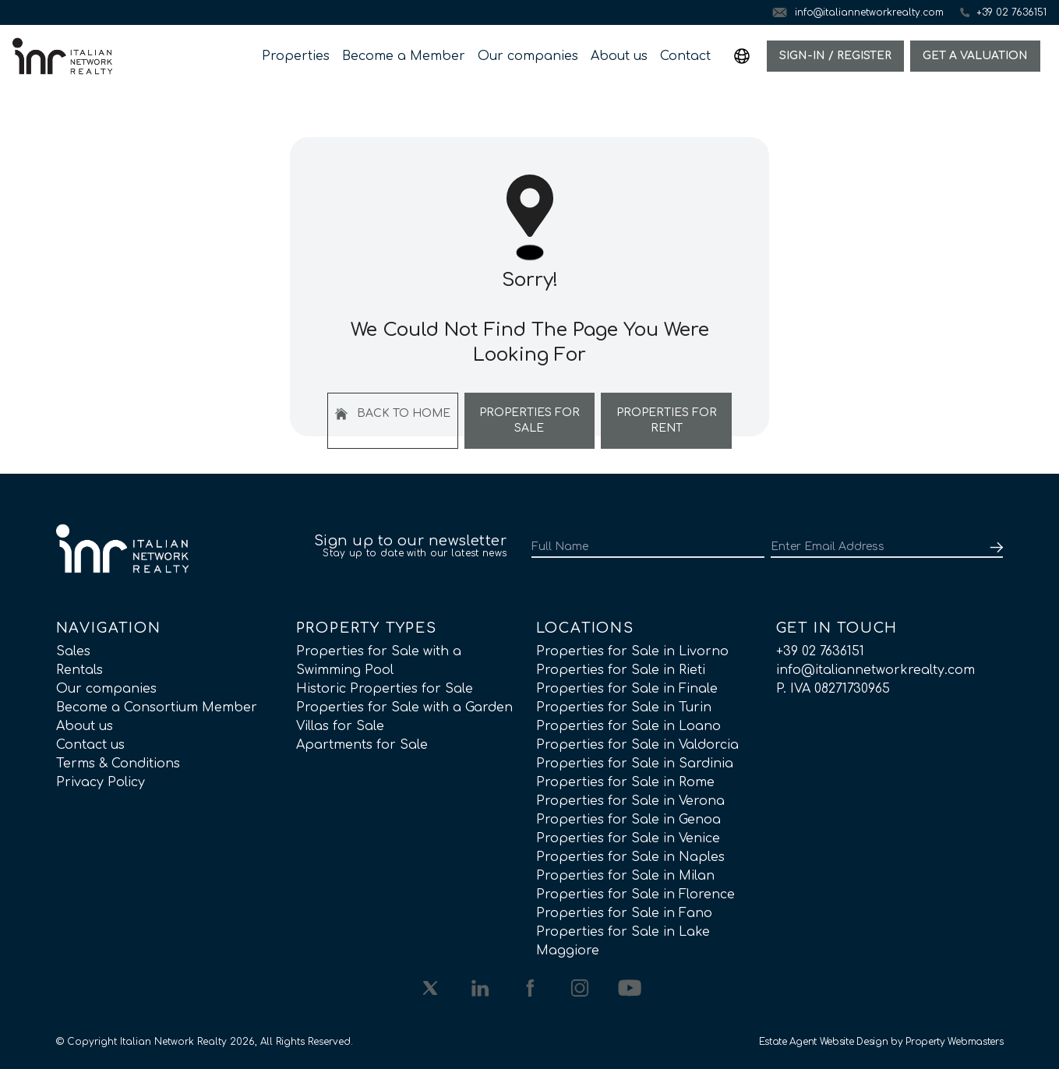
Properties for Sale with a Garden (404, 707)
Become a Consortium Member (156, 707)
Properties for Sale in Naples (630, 857)
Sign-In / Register (835, 56)
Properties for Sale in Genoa (628, 820)
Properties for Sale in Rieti (620, 670)
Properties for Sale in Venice (628, 838)
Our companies (528, 56)
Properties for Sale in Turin (623, 707)
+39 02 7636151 (820, 651)
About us (619, 56)
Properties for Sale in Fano (624, 913)
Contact (685, 56)
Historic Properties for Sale (384, 689)
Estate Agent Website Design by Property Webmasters (881, 1041)
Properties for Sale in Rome (625, 782)
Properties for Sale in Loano (628, 726)
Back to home (392, 413)
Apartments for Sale (362, 745)
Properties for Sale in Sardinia (634, 764)
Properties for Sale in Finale (627, 689)
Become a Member (403, 56)
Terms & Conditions (118, 764)
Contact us (90, 745)
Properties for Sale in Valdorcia (637, 745)
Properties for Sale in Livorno (632, 651)
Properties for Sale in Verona (630, 801)
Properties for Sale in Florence (635, 894)
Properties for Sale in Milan (625, 876)
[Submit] (993, 547)
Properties (296, 56)
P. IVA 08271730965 (833, 689)
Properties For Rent (666, 420)
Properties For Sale (529, 420)
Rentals (79, 670)
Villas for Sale (340, 726)
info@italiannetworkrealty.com (875, 670)
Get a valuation (975, 56)
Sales (73, 651)
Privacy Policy (100, 782)
